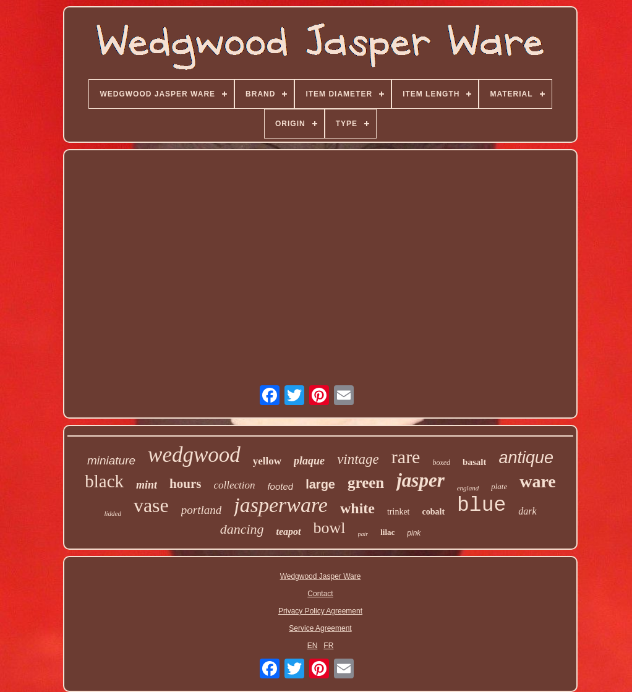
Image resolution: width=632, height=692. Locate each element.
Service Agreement (320, 628)
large (320, 484)
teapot (288, 531)
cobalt (433, 511)
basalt (474, 462)
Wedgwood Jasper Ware (320, 576)
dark (527, 511)
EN (312, 645)
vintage (358, 459)
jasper (420, 480)
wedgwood (194, 455)
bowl (330, 528)
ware (537, 481)
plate (499, 486)
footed (280, 486)
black (104, 481)
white (357, 508)
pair (363, 534)
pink (414, 533)
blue (481, 505)
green (366, 482)
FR (328, 645)
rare (406, 456)
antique (525, 457)
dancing (242, 529)
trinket (398, 511)
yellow (267, 461)
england (468, 488)
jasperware (281, 504)
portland (201, 509)
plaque (309, 461)
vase (151, 505)
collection (234, 485)
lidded (112, 513)
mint (146, 485)
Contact (320, 593)
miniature (111, 460)
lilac (387, 532)
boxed (441, 462)
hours (185, 483)
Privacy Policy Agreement (320, 611)
